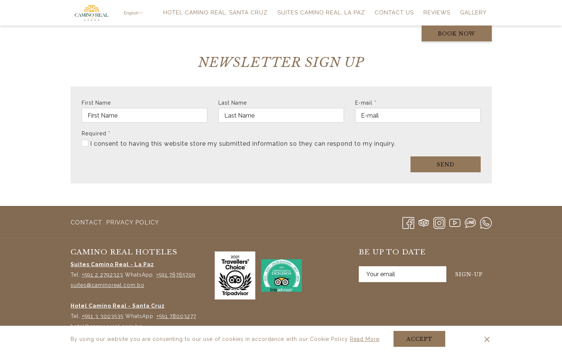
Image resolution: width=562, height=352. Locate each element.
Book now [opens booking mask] (456, 33)
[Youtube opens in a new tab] (455, 222)
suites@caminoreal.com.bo (107, 285)
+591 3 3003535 (102, 316)
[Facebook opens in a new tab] (408, 222)
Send (445, 164)
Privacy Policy (132, 222)
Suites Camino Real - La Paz (112, 264)
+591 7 (164, 275)
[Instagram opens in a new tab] (439, 222)
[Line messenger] (470, 222)
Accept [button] (419, 339)
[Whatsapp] (486, 222)
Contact (86, 222)
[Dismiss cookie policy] (487, 339)
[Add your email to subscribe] (402, 274)
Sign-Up (469, 274)
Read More (365, 339)
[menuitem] (215, 13)
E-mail (366, 103)
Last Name (232, 103)
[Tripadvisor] (424, 222)
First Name (96, 103)
